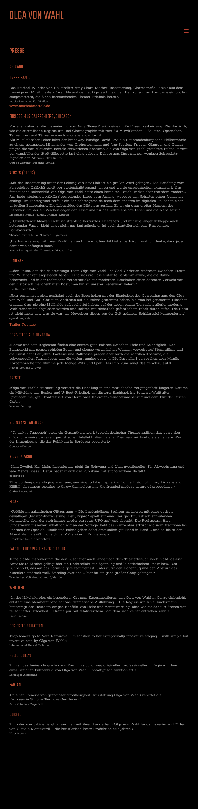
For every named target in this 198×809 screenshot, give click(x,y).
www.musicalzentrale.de (29, 106)
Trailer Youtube (22, 324)
